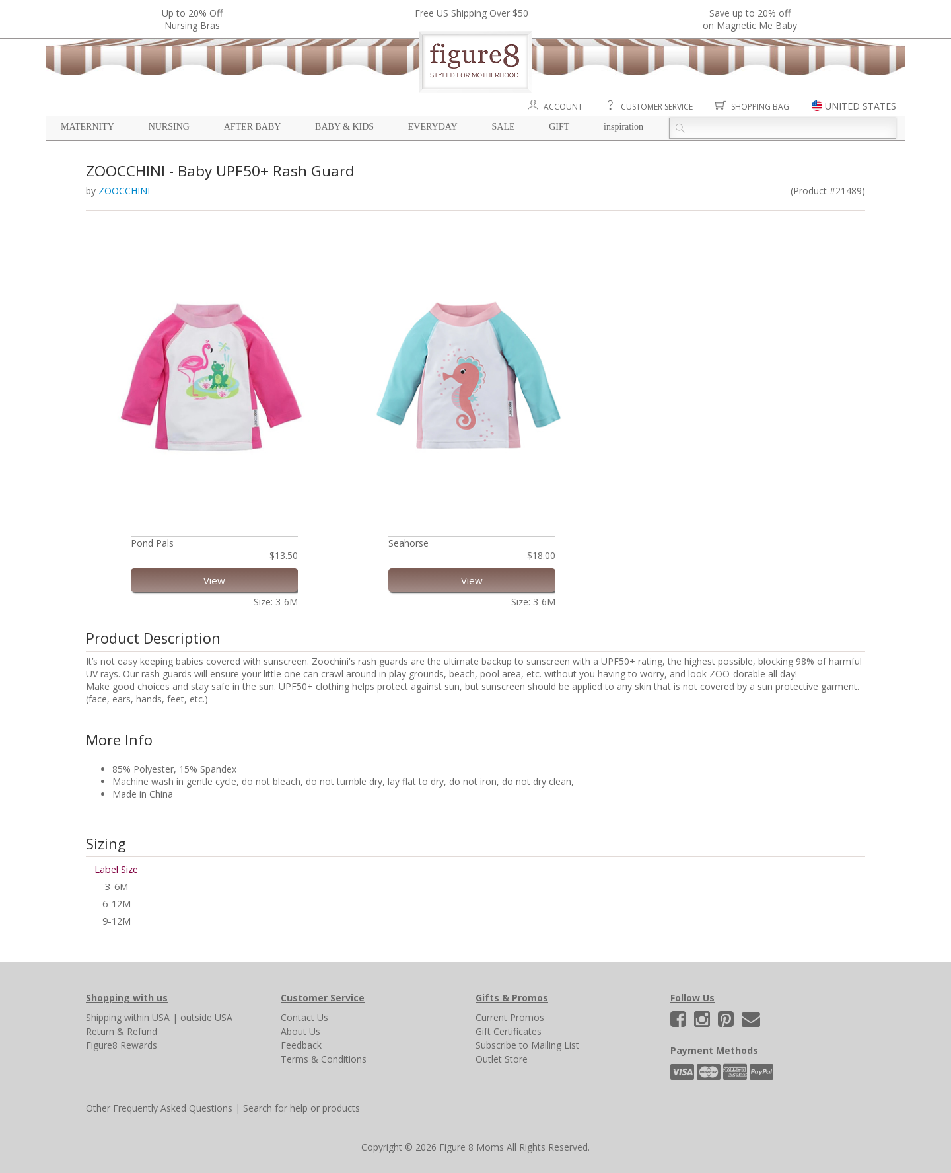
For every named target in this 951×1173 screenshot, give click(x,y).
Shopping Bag (760, 106)
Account (563, 106)
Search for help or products (301, 1108)
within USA (147, 1017)
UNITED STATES (860, 106)
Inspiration (623, 127)
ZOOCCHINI (124, 190)
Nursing (169, 127)
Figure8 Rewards (121, 1045)
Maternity (87, 127)
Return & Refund (121, 1031)
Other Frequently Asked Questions (159, 1108)
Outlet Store (502, 1059)
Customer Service (657, 106)
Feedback (301, 1045)
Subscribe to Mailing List (527, 1045)
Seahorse (408, 543)
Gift (559, 127)
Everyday (433, 127)
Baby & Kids (344, 127)
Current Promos (510, 1017)
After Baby (252, 127)
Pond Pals (152, 543)
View (214, 580)
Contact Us (304, 1017)
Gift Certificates (509, 1031)
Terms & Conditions (324, 1059)
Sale (502, 127)
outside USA (206, 1017)
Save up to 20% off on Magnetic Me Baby (750, 19)
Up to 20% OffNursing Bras (192, 19)
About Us (300, 1031)
